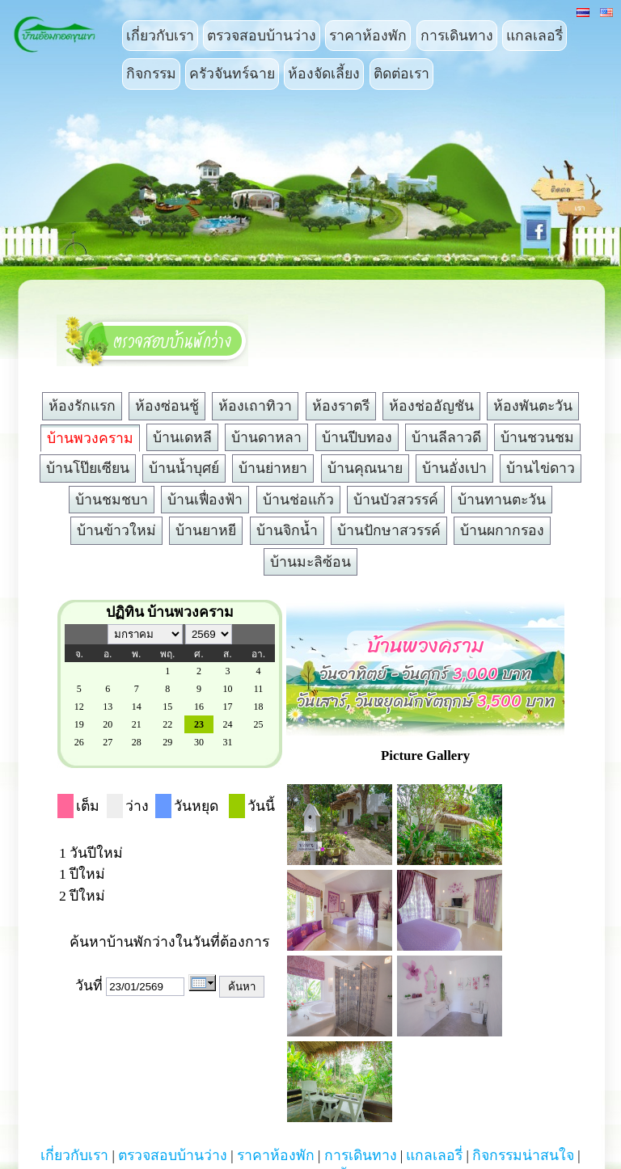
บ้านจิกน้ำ (287, 530)
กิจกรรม (151, 73)
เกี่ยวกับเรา (160, 35)
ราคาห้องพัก (368, 35)
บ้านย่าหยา (273, 468)
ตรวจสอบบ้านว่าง (261, 35)
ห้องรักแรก (82, 406)
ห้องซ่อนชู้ (167, 406)
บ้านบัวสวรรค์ (395, 500)
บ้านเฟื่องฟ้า (205, 500)
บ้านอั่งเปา (454, 468)
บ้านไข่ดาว (540, 468)
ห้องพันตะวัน (532, 406)
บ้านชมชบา (111, 500)
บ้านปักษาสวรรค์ (389, 530)
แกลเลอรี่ (534, 35)
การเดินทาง (456, 35)
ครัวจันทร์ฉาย (232, 73)
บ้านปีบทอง (357, 437)
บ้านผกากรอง (502, 530)
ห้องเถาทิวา (255, 406)
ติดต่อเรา (401, 73)
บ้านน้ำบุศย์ (184, 468)
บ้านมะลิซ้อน (310, 562)
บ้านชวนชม (537, 437)
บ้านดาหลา (266, 437)
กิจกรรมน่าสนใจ (523, 1155)
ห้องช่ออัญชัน (431, 406)
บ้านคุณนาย (365, 468)
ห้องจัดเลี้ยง (324, 73)
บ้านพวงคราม (90, 438)
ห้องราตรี (341, 406)
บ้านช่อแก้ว (298, 500)
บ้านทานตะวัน (502, 500)
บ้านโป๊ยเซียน (87, 468)
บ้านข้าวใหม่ (116, 530)
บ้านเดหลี (182, 437)
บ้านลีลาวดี (446, 437)
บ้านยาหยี (205, 530)
